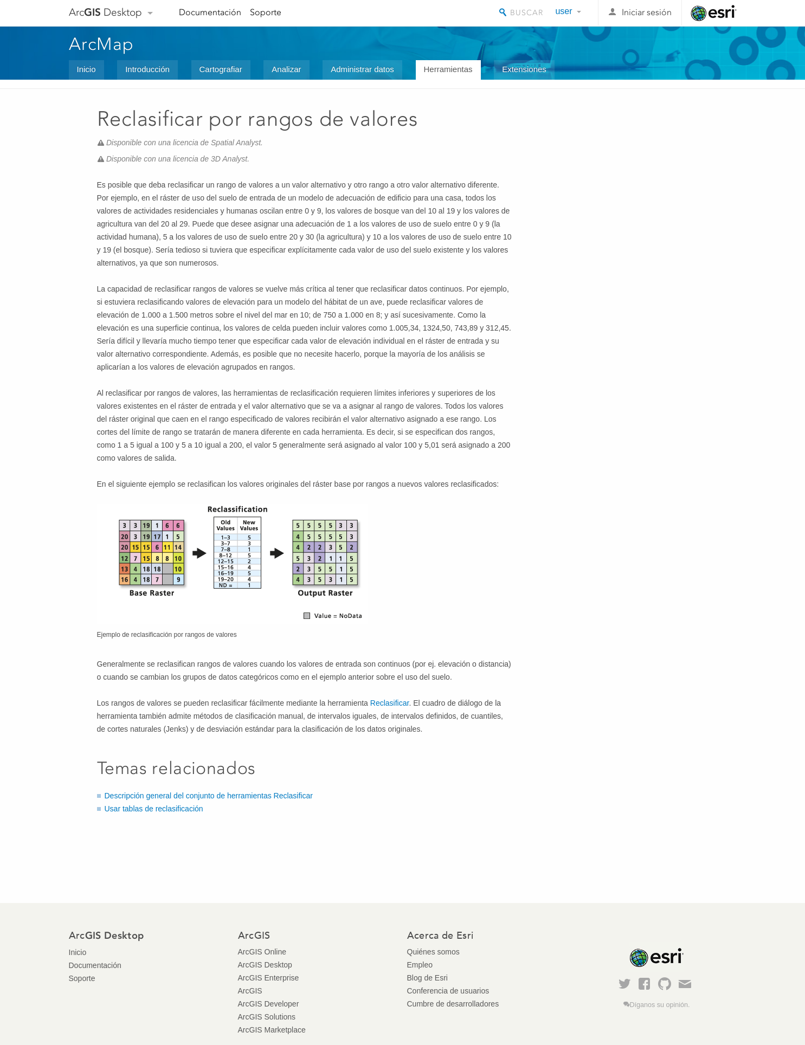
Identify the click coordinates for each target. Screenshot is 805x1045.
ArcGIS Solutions (267, 1016)
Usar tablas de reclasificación (154, 808)
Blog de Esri (427, 977)
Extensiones (524, 69)
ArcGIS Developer (268, 1003)
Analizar (286, 69)
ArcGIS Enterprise (268, 977)
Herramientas (448, 69)
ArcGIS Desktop (265, 964)
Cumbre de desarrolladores (453, 1003)
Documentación (210, 12)
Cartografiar (220, 69)
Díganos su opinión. (660, 1005)
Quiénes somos (433, 951)
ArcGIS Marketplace (272, 1029)
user (563, 11)
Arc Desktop (105, 12)
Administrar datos (362, 69)
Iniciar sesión (647, 12)
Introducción (147, 69)
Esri (714, 13)
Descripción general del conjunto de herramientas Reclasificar (209, 795)
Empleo (420, 964)
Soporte (265, 12)
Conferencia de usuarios (448, 990)
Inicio (86, 69)
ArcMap (101, 44)
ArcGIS (250, 990)
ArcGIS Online (262, 951)
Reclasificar (389, 703)
